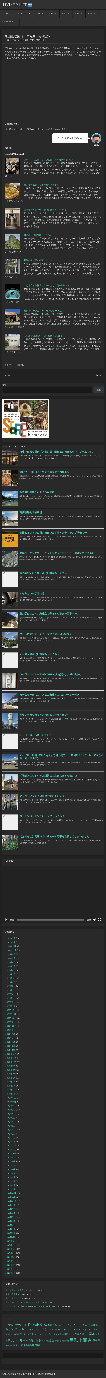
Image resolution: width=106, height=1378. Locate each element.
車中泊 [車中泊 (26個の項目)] (96, 1340)
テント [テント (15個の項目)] (79, 1329)
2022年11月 (10, 1014)
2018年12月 (10, 1145)
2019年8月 (10, 1113)
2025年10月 (11, 950)
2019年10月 (11, 1105)
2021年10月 (10, 1026)
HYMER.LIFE (17, 4)
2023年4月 (10, 994)
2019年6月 (10, 1121)
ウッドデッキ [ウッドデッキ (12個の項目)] (73, 1325)
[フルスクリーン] (99, 919)
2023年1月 (10, 1006)
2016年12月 (10, 1241)
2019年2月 (10, 1137)
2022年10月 (11, 1018)
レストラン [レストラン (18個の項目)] (52, 1334)
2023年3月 (10, 998)
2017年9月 (10, 1205)
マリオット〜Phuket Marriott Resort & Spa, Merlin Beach (31, 1306)
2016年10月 (11, 1249)
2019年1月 (10, 1141)
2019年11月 (10, 1102)
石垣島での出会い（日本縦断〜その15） (43, 336)
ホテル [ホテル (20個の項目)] (30, 1334)
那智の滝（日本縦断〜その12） (39, 260)
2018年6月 (10, 1169)
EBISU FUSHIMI (37, 40)
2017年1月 (10, 1237)
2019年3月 (10, 1133)
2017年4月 (10, 1225)
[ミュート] (94, 919)
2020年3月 (10, 1086)
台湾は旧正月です (13, 1294)
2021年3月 (10, 1042)
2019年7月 (10, 1117)
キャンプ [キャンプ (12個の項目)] (31, 1329)
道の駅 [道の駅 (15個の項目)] (12, 1345)
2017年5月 (10, 1221)
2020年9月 (10, 1066)
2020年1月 (10, 1094)
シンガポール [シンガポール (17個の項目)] (53, 1329)
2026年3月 (10, 938)
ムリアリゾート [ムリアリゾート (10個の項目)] (40, 1334)
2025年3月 (10, 958)
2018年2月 (10, 1185)
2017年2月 (10, 1233)
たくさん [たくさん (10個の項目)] (56, 1325)
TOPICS (6, 13)
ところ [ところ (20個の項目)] (63, 1324)
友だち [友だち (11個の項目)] (71, 1334)
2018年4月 (10, 1177)
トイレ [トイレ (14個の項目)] (85, 1329)
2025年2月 (10, 962)
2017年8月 (10, 1209)
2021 (90, 13)
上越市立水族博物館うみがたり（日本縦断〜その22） (50, 285)
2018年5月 (10, 1173)
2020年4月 (10, 1082)
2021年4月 (10, 1038)
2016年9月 (10, 1253)
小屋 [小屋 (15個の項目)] (17, 1340)
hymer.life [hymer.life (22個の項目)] (20, 1324)
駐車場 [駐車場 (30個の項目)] (24, 1345)
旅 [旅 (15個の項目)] (27, 1340)
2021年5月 (10, 1034)
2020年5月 (10, 1078)
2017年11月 (10, 1197)
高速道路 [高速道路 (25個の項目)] (34, 1345)
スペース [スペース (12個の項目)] (63, 1329)
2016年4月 (10, 1273)
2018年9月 (10, 1157)
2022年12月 (10, 1010)
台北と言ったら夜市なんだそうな (20, 1290)
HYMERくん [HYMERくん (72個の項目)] (36, 1324)
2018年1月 (10, 1189)
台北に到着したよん (14, 1298)
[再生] (6, 919)
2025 (38, 13)
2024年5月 (10, 970)
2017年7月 (10, 1213)
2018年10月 (11, 1153)
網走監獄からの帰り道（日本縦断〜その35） (46, 210)
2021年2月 (10, 1046)
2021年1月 (10, 1050)
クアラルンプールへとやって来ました (22, 1302)
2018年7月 (10, 1165)
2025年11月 (10, 946)
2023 (64, 13)
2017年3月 (10, 1229)
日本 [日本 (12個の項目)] (43, 1341)
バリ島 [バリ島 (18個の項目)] (92, 1329)
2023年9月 (10, 982)
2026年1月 (10, 942)
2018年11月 (10, 1149)
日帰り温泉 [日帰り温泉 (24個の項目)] (34, 1340)
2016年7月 (10, 1261)
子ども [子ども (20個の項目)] (11, 1340)
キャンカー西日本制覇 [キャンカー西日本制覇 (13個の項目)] (88, 1325)
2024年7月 (10, 966)
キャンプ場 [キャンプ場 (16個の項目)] (40, 1329)
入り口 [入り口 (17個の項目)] (65, 1334)
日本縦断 (20, 365)
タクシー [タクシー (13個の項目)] (71, 1329)
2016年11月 (10, 1245)
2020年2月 (10, 1089)
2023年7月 (10, 990)
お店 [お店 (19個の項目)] (50, 1324)
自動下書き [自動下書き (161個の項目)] (80, 1339)
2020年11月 (10, 1058)
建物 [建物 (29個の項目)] (22, 1340)
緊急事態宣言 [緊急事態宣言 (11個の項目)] (60, 1341)
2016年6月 (10, 1265)
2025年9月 (10, 954)
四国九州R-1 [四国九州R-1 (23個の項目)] (81, 1334)
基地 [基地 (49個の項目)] (92, 1334)
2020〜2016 (7, 22)
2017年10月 (10, 1201)
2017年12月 (10, 1193)
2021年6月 (10, 1030)
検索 (4, 385)
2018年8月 (10, 1161)
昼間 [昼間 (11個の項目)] (47, 1341)
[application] (53, 894)
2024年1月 (10, 974)
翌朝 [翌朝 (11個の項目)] (67, 1341)
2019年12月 (10, 1097)
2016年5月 (10, 1269)
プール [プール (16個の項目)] (23, 1334)
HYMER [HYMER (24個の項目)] (9, 1324)
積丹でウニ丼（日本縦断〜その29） (41, 185)
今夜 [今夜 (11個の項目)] (59, 1334)
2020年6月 (10, 1074)
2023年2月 (10, 1002)
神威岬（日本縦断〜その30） (38, 235)
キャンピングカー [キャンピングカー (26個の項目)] (16, 1329)
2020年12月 (11, 1054)
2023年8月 (10, 986)
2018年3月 (10, 1181)
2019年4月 (10, 1129)
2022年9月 (10, 1022)
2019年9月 (10, 1109)
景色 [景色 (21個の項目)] (51, 1340)
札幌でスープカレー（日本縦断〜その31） (44, 310)
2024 (51, 13)
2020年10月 (11, 1062)
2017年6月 (10, 1217)
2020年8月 (10, 1070)
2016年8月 (10, 1257)
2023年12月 (10, 978)
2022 (77, 13)
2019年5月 (10, 1125)
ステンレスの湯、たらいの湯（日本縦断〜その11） (49, 159)
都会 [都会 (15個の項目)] (18, 1345)
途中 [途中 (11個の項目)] (7, 1345)
